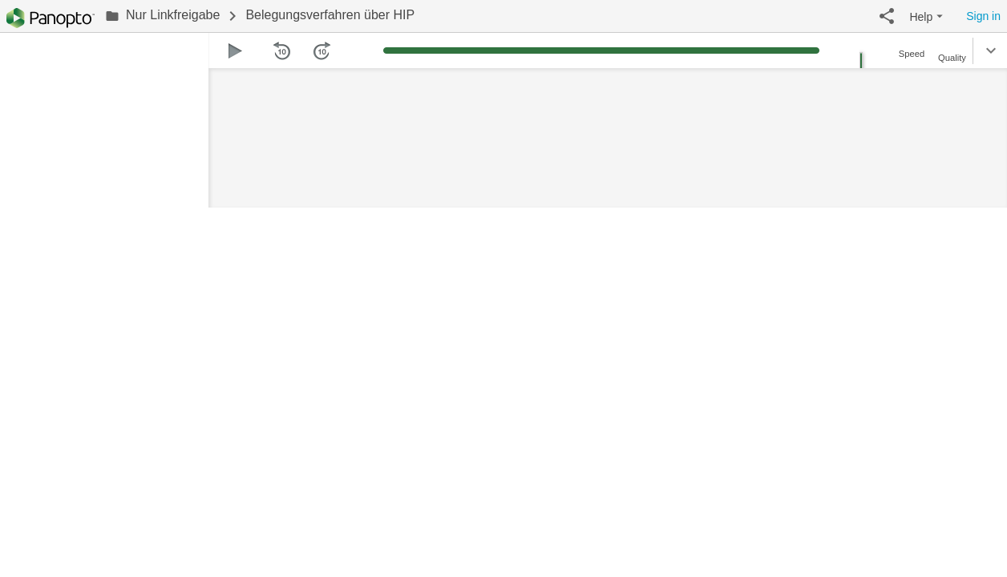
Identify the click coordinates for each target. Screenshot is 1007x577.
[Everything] (50, 18)
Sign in (983, 16)
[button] (887, 16)
